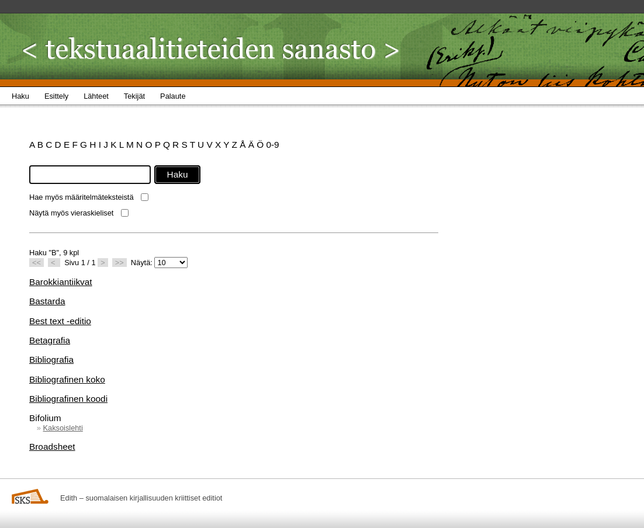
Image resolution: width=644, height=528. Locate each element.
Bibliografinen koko (67, 379)
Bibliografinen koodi (68, 399)
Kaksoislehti (62, 427)
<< (36, 262)
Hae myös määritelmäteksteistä (81, 197)
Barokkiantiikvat (60, 282)
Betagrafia (49, 340)
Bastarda (47, 301)
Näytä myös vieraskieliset (71, 213)
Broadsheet (52, 446)
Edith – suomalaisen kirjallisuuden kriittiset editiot (141, 498)
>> (119, 262)
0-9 (272, 145)
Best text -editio (60, 321)
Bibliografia (51, 359)
